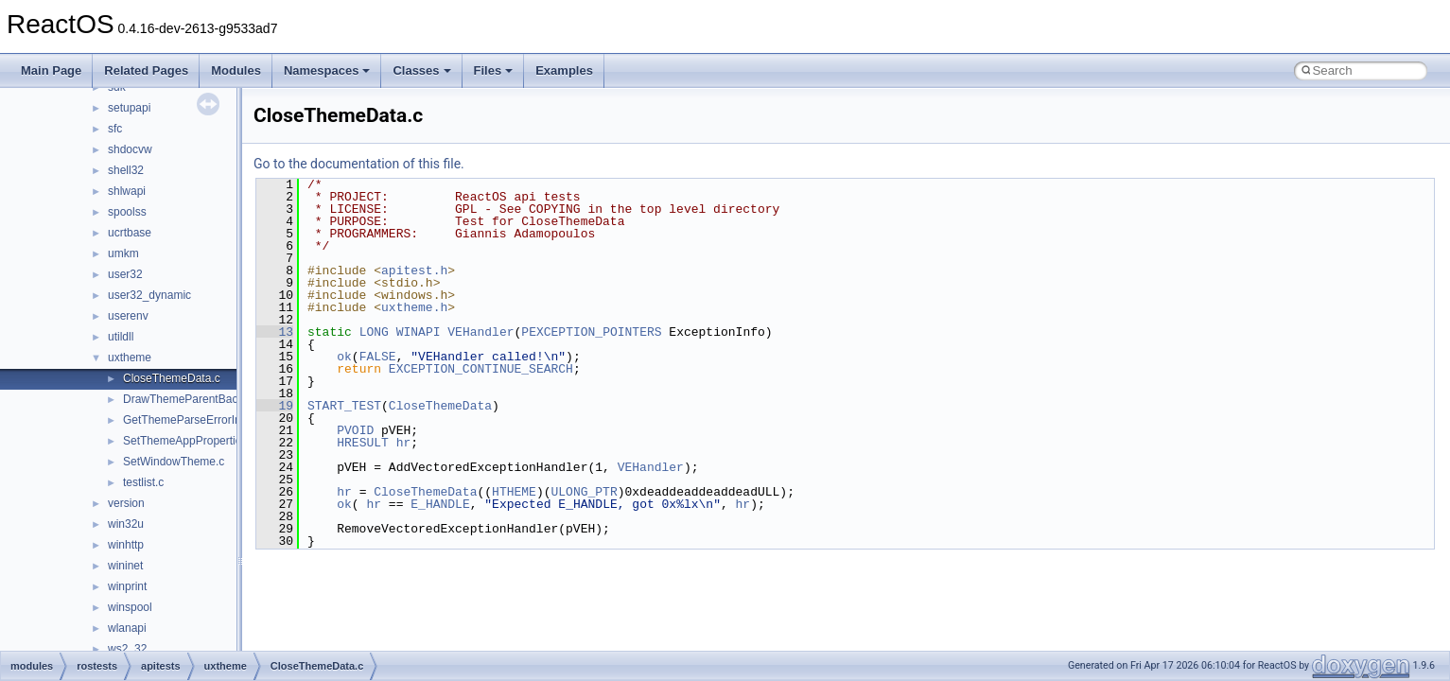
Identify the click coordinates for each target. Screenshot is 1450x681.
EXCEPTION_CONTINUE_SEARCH (481, 368)
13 (274, 331)
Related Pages (146, 70)
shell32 (126, 170)
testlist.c (143, 482)
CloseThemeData (440, 405)
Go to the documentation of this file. (358, 163)
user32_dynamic (149, 295)
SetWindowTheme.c (173, 461)
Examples (564, 70)
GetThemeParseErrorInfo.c (191, 420)
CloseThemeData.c (171, 378)
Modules (236, 70)
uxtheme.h (414, 307)
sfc (115, 128)
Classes (421, 70)
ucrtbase (129, 232)
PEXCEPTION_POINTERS (591, 331)
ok (344, 356)
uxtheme (129, 357)
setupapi (129, 107)
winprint (127, 586)
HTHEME (514, 491)
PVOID (355, 430)
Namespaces (327, 70)
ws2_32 (127, 648)
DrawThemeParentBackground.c (205, 399)
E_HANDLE (440, 504)
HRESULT (363, 442)
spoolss (127, 211)
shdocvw (130, 149)
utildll (120, 336)
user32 (125, 274)
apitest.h (414, 270)
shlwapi (127, 191)
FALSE (377, 356)
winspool (130, 607)
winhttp (126, 544)
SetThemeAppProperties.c (189, 440)
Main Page (51, 70)
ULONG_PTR (583, 491)
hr (403, 442)
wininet (125, 565)
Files (494, 70)
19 (274, 405)
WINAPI (418, 331)
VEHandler (480, 331)
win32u (126, 524)
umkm (123, 253)
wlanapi (127, 628)
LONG (374, 331)
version (126, 503)
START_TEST (344, 405)
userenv (128, 316)
